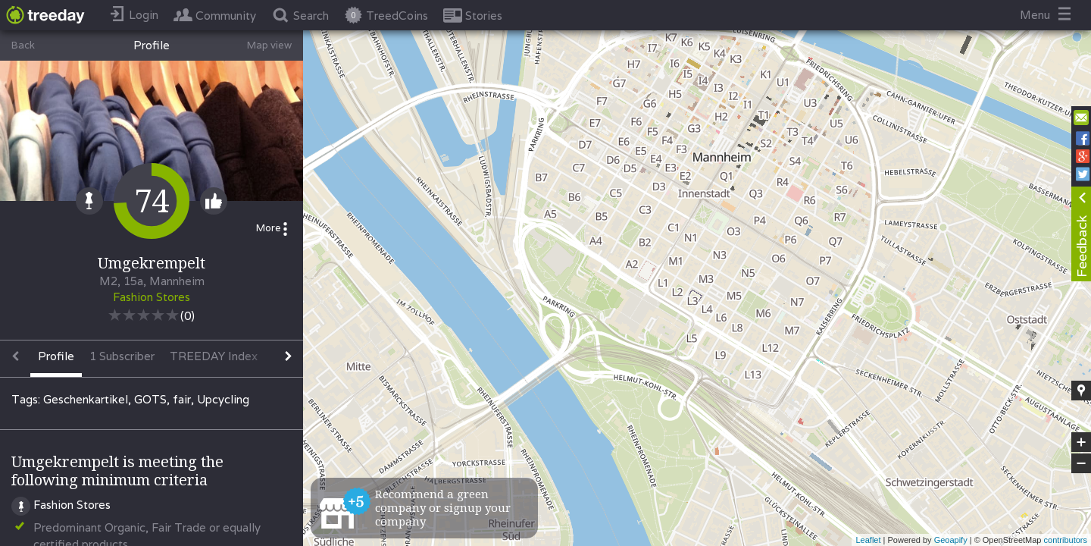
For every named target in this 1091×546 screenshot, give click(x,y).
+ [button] (1081, 442)
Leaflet (867, 539)
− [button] (1081, 463)
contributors (1065, 539)
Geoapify (951, 539)
